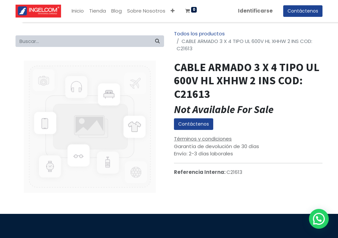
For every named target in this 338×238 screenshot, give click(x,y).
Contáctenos (193, 124)
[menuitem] (77, 11)
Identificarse (255, 10)
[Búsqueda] (157, 41)
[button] (172, 11)
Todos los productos (199, 33)
